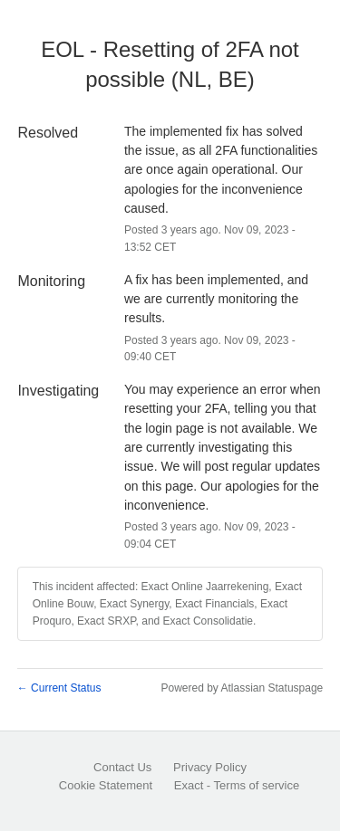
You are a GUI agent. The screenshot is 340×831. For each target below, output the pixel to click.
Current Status (59, 688)
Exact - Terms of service (236, 785)
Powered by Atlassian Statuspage (241, 688)
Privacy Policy (210, 767)
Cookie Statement (105, 785)
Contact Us (122, 767)
